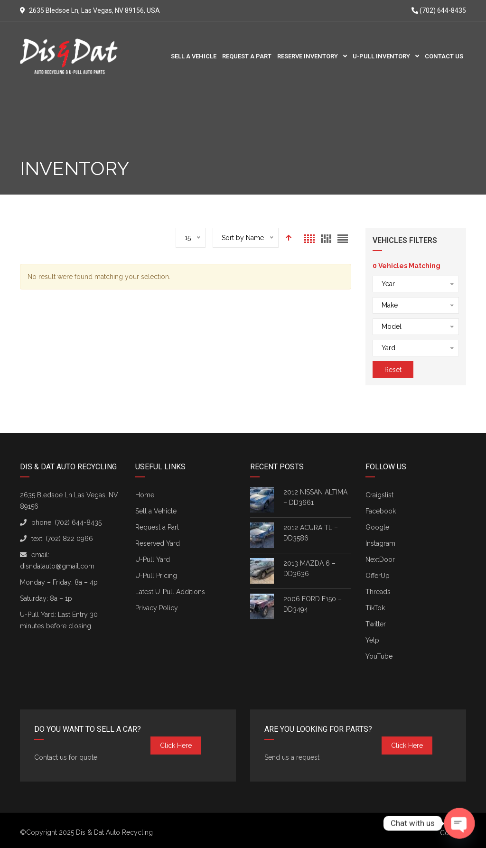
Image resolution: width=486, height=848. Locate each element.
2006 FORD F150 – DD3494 (312, 604)
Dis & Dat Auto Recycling (114, 832)
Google (377, 527)
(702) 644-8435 (438, 10)
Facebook (380, 511)
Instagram (380, 543)
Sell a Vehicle (156, 511)
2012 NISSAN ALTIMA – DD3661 (315, 497)
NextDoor (380, 559)
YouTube (379, 656)
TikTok (375, 608)
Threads (378, 592)
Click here (176, 745)
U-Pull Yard (152, 559)
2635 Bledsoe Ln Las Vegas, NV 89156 (69, 500)
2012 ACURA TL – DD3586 (310, 533)
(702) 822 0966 (69, 538)
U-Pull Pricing (156, 575)
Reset (393, 369)
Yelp (372, 640)
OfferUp (377, 575)
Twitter (375, 624)
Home (144, 495)
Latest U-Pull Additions (170, 592)
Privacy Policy (156, 608)
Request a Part (157, 527)
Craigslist (379, 495)
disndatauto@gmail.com (57, 566)
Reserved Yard (157, 543)
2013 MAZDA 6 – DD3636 (309, 568)
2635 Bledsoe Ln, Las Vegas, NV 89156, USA (94, 10)
